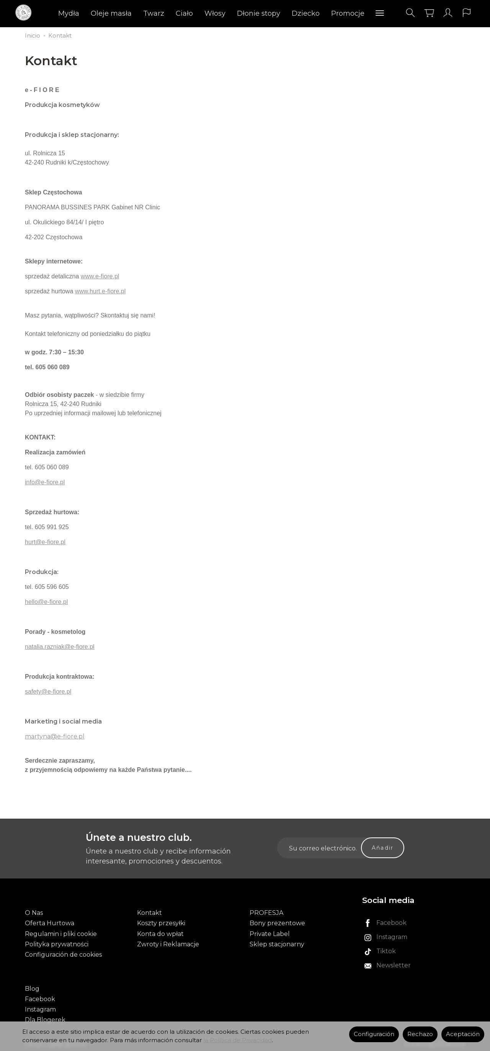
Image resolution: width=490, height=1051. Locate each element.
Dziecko (306, 13)
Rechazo (420, 1034)
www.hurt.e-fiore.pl (100, 291)
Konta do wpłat (160, 933)
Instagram (40, 1008)
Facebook (40, 998)
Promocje (347, 13)
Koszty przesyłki (161, 922)
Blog (32, 987)
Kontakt (149, 912)
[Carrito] (428, 13)
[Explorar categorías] (379, 13)
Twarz (153, 13)
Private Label (270, 933)
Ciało (184, 13)
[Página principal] (26, 13)
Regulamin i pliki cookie (61, 933)
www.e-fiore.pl (100, 276)
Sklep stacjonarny (277, 943)
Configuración (374, 1034)
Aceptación (463, 1034)
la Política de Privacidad (237, 1040)
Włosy (214, 13)
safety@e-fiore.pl (48, 691)
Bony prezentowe (277, 922)
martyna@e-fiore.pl (55, 736)
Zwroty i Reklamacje (168, 943)
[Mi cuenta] (447, 13)
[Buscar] (410, 13)
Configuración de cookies (63, 953)
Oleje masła (111, 13)
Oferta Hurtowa (49, 922)
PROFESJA (266, 912)
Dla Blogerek (45, 1018)
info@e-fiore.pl (45, 482)
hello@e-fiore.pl (46, 602)
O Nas (34, 912)
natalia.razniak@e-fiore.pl (60, 646)
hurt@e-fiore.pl (45, 542)
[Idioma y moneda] (466, 13)
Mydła (68, 13)
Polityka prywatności (56, 943)
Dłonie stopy (258, 13)
